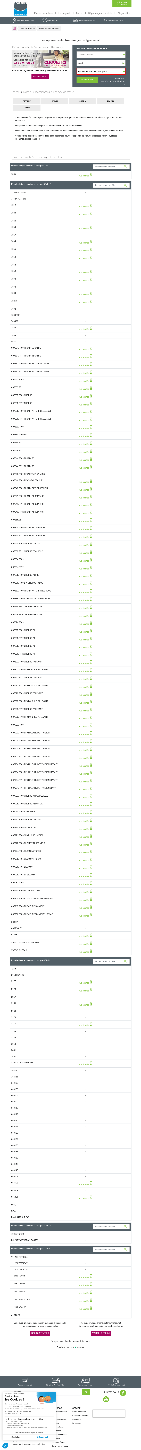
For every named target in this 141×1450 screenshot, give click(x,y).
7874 (13, 287)
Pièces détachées (43, 13)
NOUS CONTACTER (40, 1333)
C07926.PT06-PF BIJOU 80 (23, 875)
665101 (14, 1176)
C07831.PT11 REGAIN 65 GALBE (26, 356)
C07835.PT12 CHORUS (21, 403)
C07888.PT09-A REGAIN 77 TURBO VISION (30, 598)
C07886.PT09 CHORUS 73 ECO (25, 575)
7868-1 (14, 265)
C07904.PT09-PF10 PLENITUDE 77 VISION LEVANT (34, 772)
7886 (13, 174)
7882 (13, 309)
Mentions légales (58, 1442)
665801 (14, 1197)
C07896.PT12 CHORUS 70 (23, 654)
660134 (14, 1139)
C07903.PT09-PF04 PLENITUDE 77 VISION (30, 733)
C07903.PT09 (17, 725)
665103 (14, 1183)
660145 (14, 1170)
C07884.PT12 (17, 567)
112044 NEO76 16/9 (20, 1299)
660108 (14, 1095)
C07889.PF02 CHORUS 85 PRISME (27, 606)
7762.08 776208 (18, 199)
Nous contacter (58, 1427)
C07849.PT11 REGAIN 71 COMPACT (27, 504)
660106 (14, 1089)
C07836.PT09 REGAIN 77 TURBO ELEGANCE (31, 411)
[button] (27, 101)
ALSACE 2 (15, 1315)
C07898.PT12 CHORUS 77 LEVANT (27, 709)
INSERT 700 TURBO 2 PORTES (24, 1240)
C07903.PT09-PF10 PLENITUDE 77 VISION (30, 740)
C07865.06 (16, 520)
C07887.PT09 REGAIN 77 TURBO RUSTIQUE (31, 591)
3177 (13, 981)
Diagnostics (124, 13)
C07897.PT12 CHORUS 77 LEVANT (27, 677)
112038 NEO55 (18, 1276)
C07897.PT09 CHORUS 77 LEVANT (27, 662)
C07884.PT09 (17, 559)
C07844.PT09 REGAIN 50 (22, 458)
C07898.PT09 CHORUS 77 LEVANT (27, 693)
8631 (13, 341)
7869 (13, 271)
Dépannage (76, 1419)
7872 (13, 279)
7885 (13, 327)
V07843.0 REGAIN (19, 950)
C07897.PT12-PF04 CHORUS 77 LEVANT (29, 685)
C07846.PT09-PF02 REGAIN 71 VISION (28, 474)
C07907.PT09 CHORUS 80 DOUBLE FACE (29, 796)
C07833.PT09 (17, 379)
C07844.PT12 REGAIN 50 (22, 466)
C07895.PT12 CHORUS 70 (23, 638)
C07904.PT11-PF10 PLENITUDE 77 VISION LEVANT (34, 788)
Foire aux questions (59, 1412)
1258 (13, 969)
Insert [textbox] (100, 63)
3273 (13, 1017)
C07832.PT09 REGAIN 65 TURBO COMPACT (31, 363)
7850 (13, 227)
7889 (13, 335)
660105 (14, 1083)
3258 (13, 1003)
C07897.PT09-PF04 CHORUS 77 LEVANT (29, 669)
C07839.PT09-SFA (19, 434)
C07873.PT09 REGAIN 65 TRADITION (28, 527)
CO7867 (15, 934)
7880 (13, 293)
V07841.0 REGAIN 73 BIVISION (25, 942)
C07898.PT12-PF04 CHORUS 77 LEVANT (29, 717)
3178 (13, 989)
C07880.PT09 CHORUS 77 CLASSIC (27, 543)
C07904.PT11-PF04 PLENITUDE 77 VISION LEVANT (34, 780)
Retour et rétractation (60, 1419)
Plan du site (56, 1431)
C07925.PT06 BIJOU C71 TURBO (26, 859)
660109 (14, 1102)
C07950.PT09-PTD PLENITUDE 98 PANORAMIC (32, 898)
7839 (13, 213)
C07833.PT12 (17, 387)
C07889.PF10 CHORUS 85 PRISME (27, 614)
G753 (13, 1211)
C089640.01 (16, 928)
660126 (14, 1126)
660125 (14, 1120)
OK (86, 1392)
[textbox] (101, 55)
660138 (14, 1151)
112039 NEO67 (18, 1283)
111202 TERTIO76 (19, 1269)
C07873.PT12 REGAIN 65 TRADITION (28, 535)
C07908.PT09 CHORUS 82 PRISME (27, 804)
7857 (13, 235)
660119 (14, 1114)
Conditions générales (60, 1446)
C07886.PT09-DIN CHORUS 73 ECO (27, 583)
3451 (13, 1050)
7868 (13, 257)
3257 (13, 997)
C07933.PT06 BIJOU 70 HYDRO (25, 890)
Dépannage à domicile (100, 13)
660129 (14, 1133)
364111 (14, 1077)
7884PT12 (16, 321)
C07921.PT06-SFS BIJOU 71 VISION (27, 835)
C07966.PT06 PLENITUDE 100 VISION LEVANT (32, 914)
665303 (14, 1190)
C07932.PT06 (17, 882)
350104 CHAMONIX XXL (22, 1062)
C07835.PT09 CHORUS (21, 395)
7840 (13, 221)
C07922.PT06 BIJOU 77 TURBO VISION (28, 843)
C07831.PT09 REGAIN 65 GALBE (26, 348)
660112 (14, 1108)
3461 (13, 1056)
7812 (13, 205)
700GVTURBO (17, 1234)
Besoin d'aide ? (120, 78)
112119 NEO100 (18, 1307)
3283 (13, 1031)
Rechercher (87, 79)
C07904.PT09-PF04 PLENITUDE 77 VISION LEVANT (34, 764)
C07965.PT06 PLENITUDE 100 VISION (28, 906)
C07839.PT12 (17, 450)
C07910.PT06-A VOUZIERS (23, 811)
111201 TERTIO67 (19, 1263)
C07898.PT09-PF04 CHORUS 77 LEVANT (29, 701)
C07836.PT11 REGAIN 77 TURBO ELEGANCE (31, 419)
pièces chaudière (32, 139)
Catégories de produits (28, 28)
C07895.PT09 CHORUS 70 (23, 630)
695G (13, 1205)
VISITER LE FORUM (101, 1333)
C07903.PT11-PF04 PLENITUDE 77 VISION (30, 748)
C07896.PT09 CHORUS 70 (23, 646)
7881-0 (14, 301)
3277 (13, 1023)
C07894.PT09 (17, 622)
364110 (14, 1070)
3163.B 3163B (17, 975)
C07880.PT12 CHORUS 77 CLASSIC (27, 551)
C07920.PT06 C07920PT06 (23, 827)
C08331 (14, 922)
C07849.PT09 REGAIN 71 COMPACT (27, 496)
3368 (13, 1044)
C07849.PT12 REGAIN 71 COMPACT (27, 512)
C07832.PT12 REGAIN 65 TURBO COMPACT (31, 371)
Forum (79, 13)
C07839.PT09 (17, 427)
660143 (14, 1164)
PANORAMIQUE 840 (20, 1217)
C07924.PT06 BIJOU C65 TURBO (26, 851)
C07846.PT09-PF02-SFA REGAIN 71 (27, 480)
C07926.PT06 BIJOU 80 (22, 867)
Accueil (14, 28)
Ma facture (56, 1438)
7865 (13, 249)
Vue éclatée (86, 176)
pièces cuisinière (102, 136)
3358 (13, 1038)
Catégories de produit (80, 1415)
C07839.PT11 (17, 442)
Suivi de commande (59, 1434)
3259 (13, 1011)
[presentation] (109, 1413)
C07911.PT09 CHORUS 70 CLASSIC (27, 819)
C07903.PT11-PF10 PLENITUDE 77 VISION (30, 756)
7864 (13, 241)
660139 (14, 1158)
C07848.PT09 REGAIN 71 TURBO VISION (29, 488)
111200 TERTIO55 (19, 1257)
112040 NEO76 (18, 1291)
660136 (14, 1145)
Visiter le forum (40, 76)
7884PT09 (16, 315)
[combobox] (101, 54)
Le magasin (64, 13)
